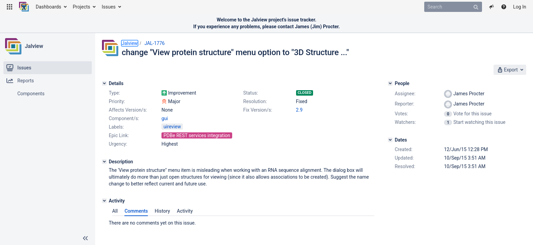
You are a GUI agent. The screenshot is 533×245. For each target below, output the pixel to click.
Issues (109, 7)
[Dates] (390, 139)
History (162, 211)
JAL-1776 (154, 43)
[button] (9, 7)
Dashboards (48, 7)
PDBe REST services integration (197, 135)
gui (164, 118)
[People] (390, 83)
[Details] (104, 83)
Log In (519, 7)
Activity (185, 211)
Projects (81, 7)
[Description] (104, 161)
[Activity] (104, 200)
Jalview (34, 46)
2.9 (299, 110)
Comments (136, 211)
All (115, 211)
